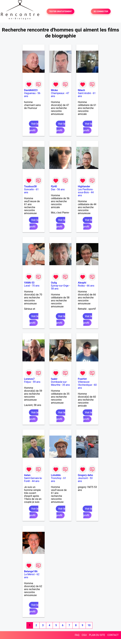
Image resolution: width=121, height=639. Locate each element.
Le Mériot (29, 574)
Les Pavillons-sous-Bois (85, 191)
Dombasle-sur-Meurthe (59, 383)
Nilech (81, 90)
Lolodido (56, 475)
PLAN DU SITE (97, 635)
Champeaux (57, 93)
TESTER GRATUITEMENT (60, 11)
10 (89, 625)
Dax (53, 189)
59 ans (36, 381)
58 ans (54, 288)
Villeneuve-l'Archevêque (85, 383)
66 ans (90, 285)
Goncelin (29, 189)
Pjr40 (54, 186)
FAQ (77, 635)
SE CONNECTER (101, 11)
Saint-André (84, 93)
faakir (54, 378)
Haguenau (30, 93)
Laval (27, 285)
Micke (54, 90)
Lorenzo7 (29, 378)
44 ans (35, 481)
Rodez (81, 285)
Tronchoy (56, 478)
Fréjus (27, 381)
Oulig (54, 282)
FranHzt (82, 378)
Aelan (27, 475)
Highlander (84, 186)
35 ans (66, 384)
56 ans (61, 189)
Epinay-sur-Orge (60, 285)
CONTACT (113, 635)
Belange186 (30, 571)
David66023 (30, 90)
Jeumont (83, 478)
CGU (84, 635)
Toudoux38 (30, 186)
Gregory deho (85, 475)
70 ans (35, 285)
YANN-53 (29, 282)
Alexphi (82, 282)
